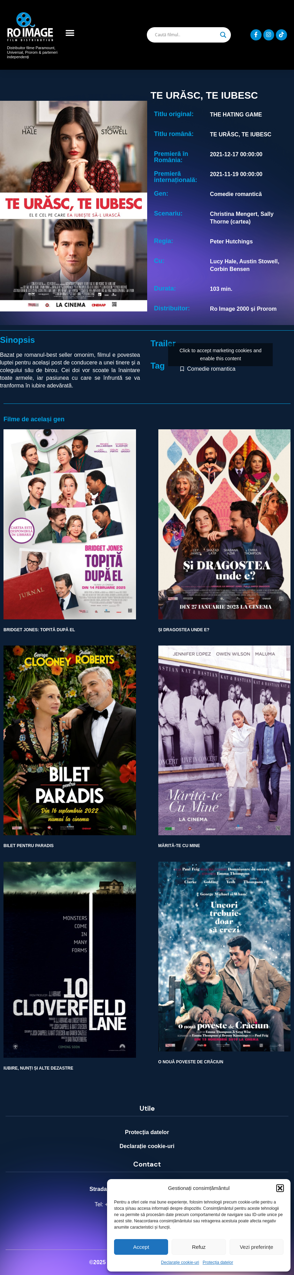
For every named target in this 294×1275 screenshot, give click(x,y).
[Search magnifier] (223, 35)
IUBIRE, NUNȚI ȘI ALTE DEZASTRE (38, 1068)
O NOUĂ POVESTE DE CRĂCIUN (191, 1061)
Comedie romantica (211, 369)
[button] (280, 1188)
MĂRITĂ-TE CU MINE (179, 845)
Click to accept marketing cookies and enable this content (221, 354)
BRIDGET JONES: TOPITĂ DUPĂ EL (39, 629)
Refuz (198, 1247)
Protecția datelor (218, 1262)
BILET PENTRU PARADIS (28, 845)
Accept (141, 1247)
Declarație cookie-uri (180, 1262)
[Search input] (186, 35)
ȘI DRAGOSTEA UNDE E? (184, 629)
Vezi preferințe (256, 1247)
